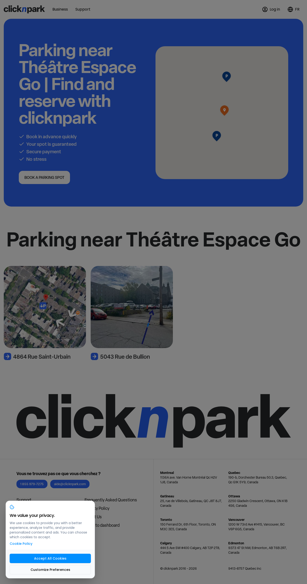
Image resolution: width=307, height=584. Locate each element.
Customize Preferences (50, 569)
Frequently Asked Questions (111, 500)
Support (23, 500)
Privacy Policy (97, 508)
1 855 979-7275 (32, 484)
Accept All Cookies (50, 558)
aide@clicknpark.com (70, 484)
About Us (93, 516)
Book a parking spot (44, 177)
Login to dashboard (102, 525)
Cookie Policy (21, 543)
